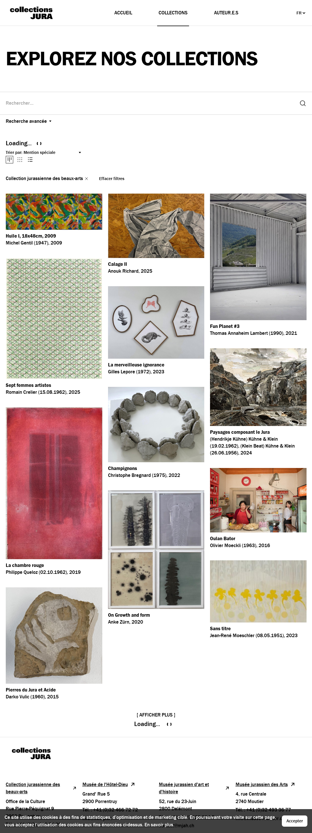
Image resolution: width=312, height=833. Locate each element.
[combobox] (151, 103)
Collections (173, 13)
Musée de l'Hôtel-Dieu (108, 785)
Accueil (123, 13)
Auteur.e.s (226, 13)
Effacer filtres (111, 178)
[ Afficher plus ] (156, 715)
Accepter (294, 821)
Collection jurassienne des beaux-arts (41, 788)
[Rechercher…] (151, 103)
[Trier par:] (53, 152)
